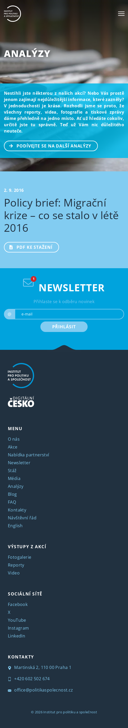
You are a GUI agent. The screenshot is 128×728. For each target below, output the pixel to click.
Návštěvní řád (22, 518)
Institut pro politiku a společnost (70, 712)
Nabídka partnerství (28, 455)
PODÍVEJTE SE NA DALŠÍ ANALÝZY (47, 145)
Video (14, 573)
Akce (13, 447)
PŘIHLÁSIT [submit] (64, 327)
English (15, 526)
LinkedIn (16, 636)
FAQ (12, 502)
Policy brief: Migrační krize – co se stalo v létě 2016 (61, 215)
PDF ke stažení (28, 246)
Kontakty (17, 510)
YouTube (17, 620)
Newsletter (19, 463)
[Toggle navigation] (121, 13)
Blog (12, 494)
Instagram (18, 628)
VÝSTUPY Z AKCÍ (27, 547)
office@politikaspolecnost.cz (40, 690)
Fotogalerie (19, 557)
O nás (14, 439)
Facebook (18, 604)
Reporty (16, 565)
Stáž (12, 470)
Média (14, 478)
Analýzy (27, 53)
